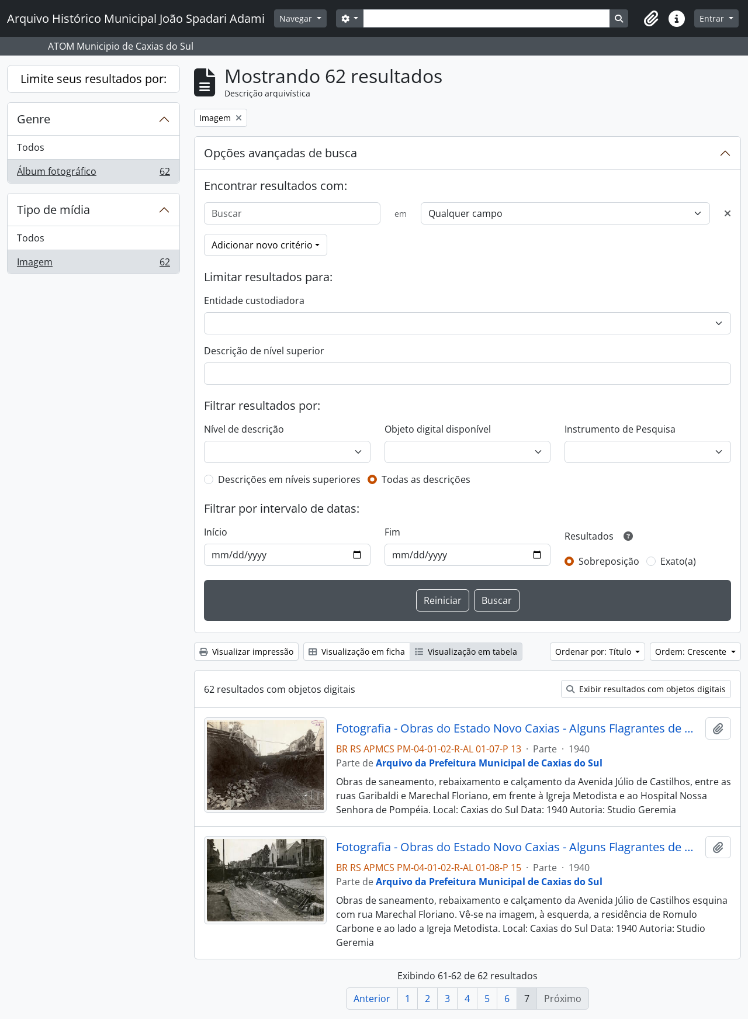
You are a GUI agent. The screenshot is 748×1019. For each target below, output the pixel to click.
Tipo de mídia (53, 209)
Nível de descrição (244, 429)
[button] (651, 19)
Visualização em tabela (466, 651)
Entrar (712, 18)
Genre (33, 119)
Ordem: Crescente (692, 651)
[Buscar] (292, 213)
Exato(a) (678, 561)
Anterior (372, 998)
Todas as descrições (426, 479)
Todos (30, 147)
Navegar (296, 18)
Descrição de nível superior (264, 350)
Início (215, 532)
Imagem (93, 264)
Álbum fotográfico (93, 173)
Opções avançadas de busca (280, 153)
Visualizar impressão (246, 651)
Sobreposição (609, 561)
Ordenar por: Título (594, 651)
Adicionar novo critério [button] (262, 245)
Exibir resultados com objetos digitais (646, 689)
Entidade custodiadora (254, 300)
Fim (392, 532)
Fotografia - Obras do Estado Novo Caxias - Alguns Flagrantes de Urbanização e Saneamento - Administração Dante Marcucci (518, 728)
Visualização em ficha (357, 651)
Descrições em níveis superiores (289, 479)
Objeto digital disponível (438, 429)
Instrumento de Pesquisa (620, 429)
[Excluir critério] (727, 213)
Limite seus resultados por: (93, 79)
